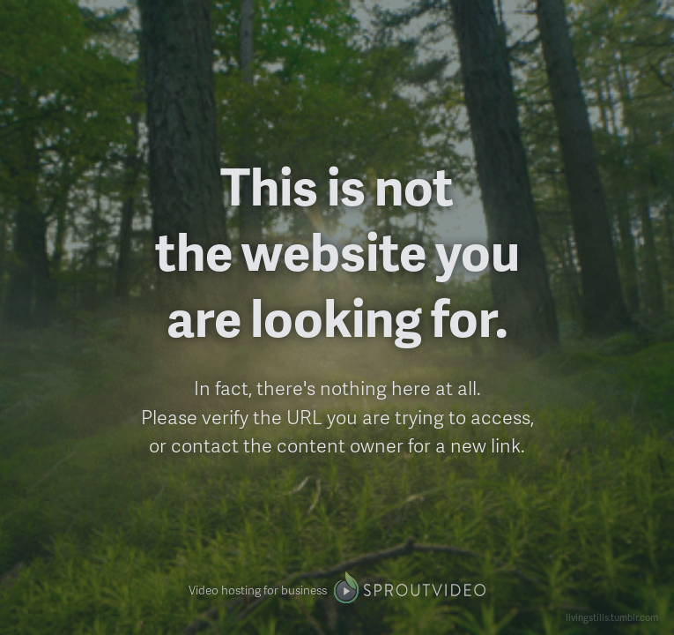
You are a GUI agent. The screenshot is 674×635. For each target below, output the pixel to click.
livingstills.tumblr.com (612, 617)
